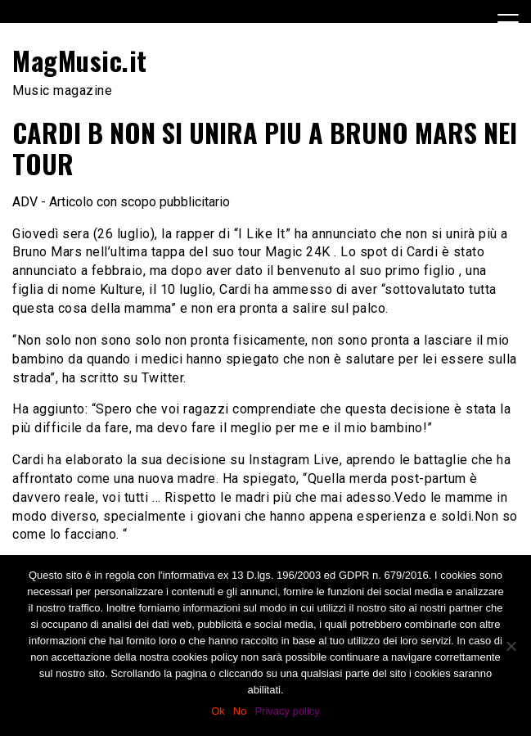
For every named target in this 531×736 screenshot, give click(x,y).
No (240, 711)
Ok (218, 711)
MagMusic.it (79, 60)
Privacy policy (286, 711)
